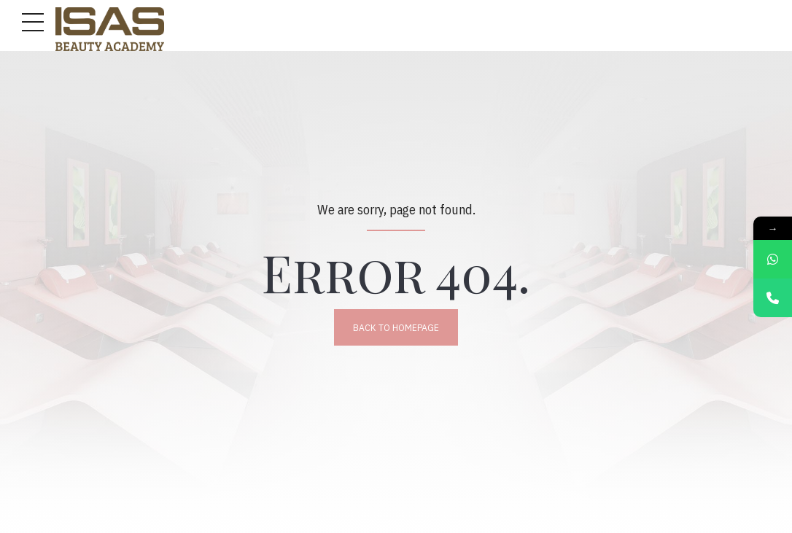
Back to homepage (396, 327)
